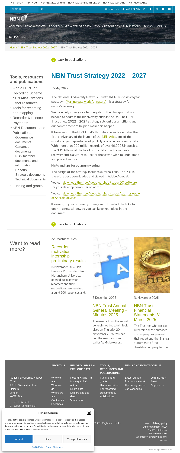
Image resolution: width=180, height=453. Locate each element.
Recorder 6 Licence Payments (28, 120)
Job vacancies (133, 388)
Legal (147, 423)
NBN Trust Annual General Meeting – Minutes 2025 (110, 310)
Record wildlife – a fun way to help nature (81, 381)
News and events (138, 365)
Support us (17, 36)
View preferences (77, 439)
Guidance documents (23, 149)
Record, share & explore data (70, 26)
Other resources (25, 103)
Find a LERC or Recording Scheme (27, 90)
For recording (108, 388)
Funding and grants (28, 186)
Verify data (76, 400)
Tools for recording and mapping (27, 110)
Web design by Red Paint (161, 449)
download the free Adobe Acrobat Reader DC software (100, 182)
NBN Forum (17, 2)
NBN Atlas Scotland (114, 2)
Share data (76, 388)
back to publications (71, 59)
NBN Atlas (32, 2)
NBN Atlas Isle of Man (53, 2)
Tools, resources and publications (27, 79)
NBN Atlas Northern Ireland (84, 2)
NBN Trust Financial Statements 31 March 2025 (147, 312)
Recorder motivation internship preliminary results (68, 253)
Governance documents (24, 139)
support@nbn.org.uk (25, 405)
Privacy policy (160, 423)
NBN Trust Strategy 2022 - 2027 (38, 47)
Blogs (148, 26)
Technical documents (30, 179)
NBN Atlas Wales (138, 2)
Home (13, 47)
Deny (48, 439)
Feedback (57, 403)
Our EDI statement (157, 430)
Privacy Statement (54, 447)
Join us (161, 26)
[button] (89, 413)
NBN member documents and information (26, 160)
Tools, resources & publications (118, 26)
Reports (21, 170)
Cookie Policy (38, 447)
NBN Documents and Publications (29, 130)
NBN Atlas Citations (28, 98)
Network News (130, 9)
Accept (19, 439)
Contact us (112, 9)
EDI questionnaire (158, 433)
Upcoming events (135, 385)
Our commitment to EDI (155, 426)
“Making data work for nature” (86, 102)
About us (15, 26)
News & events (35, 26)
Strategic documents (30, 174)
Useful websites (109, 385)
